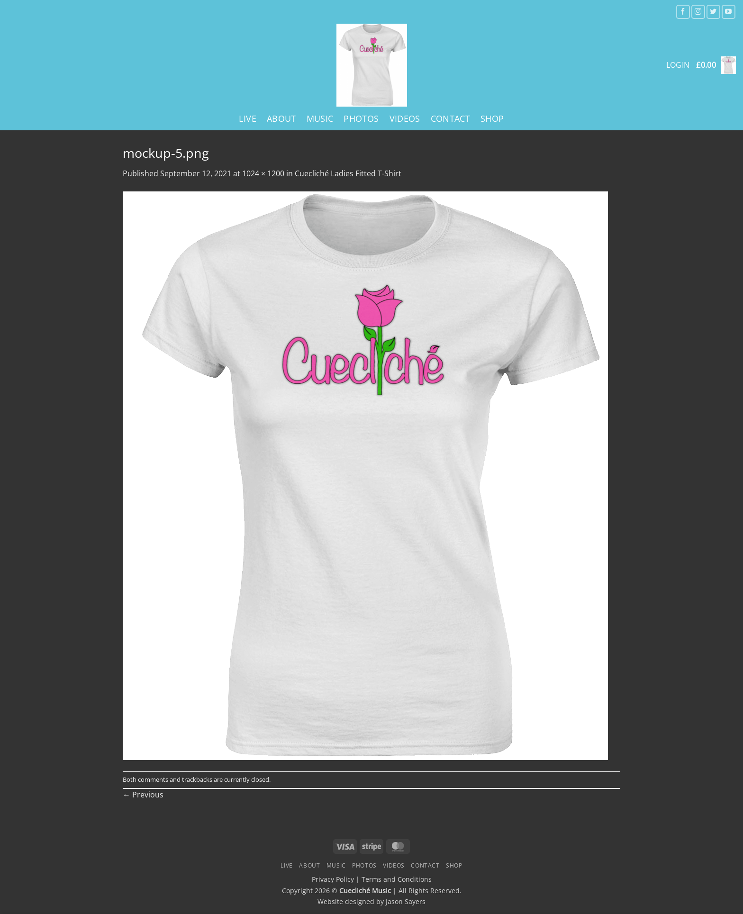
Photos (361, 118)
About (281, 118)
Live (247, 118)
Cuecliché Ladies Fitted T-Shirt (348, 173)
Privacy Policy (333, 879)
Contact (450, 118)
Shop (492, 118)
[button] (716, 65)
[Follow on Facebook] (683, 11)
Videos (405, 118)
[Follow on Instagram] (698, 11)
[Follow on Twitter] (713, 11)
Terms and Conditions (397, 879)
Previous (143, 794)
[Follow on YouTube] (728, 11)
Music (320, 118)
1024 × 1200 (263, 173)
